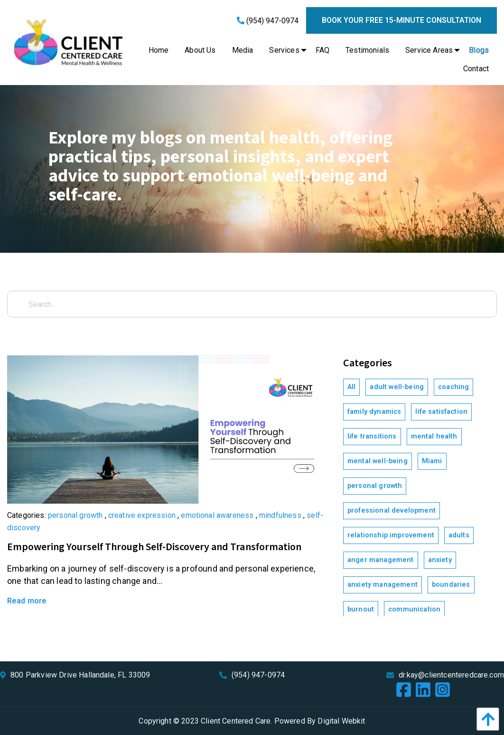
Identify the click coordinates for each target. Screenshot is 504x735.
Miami (432, 461)
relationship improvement (390, 535)
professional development (391, 510)
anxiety (440, 560)
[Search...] (252, 304)
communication (414, 609)
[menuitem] (158, 50)
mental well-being (377, 461)
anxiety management (382, 585)
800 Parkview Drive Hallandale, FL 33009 (80, 674)
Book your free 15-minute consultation (401, 20)
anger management (380, 560)
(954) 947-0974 (268, 20)
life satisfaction (441, 412)
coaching (453, 387)
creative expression (142, 515)
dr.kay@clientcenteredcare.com (451, 674)
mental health (434, 436)
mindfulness (280, 515)
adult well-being (397, 387)
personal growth (75, 515)
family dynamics (374, 412)
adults (458, 535)
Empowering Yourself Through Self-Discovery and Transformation (154, 547)
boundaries (451, 585)
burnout (360, 609)
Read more (27, 600)
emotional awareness (217, 515)
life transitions (372, 436)
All (351, 387)
